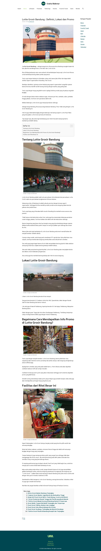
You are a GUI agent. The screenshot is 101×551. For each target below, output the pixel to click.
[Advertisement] (10, 37)
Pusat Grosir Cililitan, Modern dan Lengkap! (41, 505)
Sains (71, 8)
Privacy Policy (50, 545)
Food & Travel (63, 8)
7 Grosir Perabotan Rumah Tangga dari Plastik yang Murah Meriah (48, 499)
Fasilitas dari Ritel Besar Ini (30, 134)
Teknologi (47, 8)
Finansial (39, 8)
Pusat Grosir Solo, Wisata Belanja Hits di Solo (42, 507)
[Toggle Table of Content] (71, 126)
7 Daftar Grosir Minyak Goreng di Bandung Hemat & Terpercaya (47, 501)
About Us (50, 541)
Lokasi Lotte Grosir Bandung (31, 130)
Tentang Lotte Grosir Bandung (31, 128)
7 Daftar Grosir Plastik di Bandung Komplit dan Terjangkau (46, 511)
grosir (24, 519)
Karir (81, 33)
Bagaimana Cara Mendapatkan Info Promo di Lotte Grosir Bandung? (42, 132)
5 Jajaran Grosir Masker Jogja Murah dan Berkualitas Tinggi (46, 495)
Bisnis (25, 8)
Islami (19, 8)
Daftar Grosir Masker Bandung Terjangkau (41, 493)
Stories (55, 8)
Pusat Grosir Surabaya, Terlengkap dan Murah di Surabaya (46, 509)
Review (78, 8)
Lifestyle (31, 8)
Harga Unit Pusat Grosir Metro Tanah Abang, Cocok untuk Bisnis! (48, 497)
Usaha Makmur (53, 3)
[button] (83, 9)
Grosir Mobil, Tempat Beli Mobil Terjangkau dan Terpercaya (46, 503)
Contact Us (50, 543)
